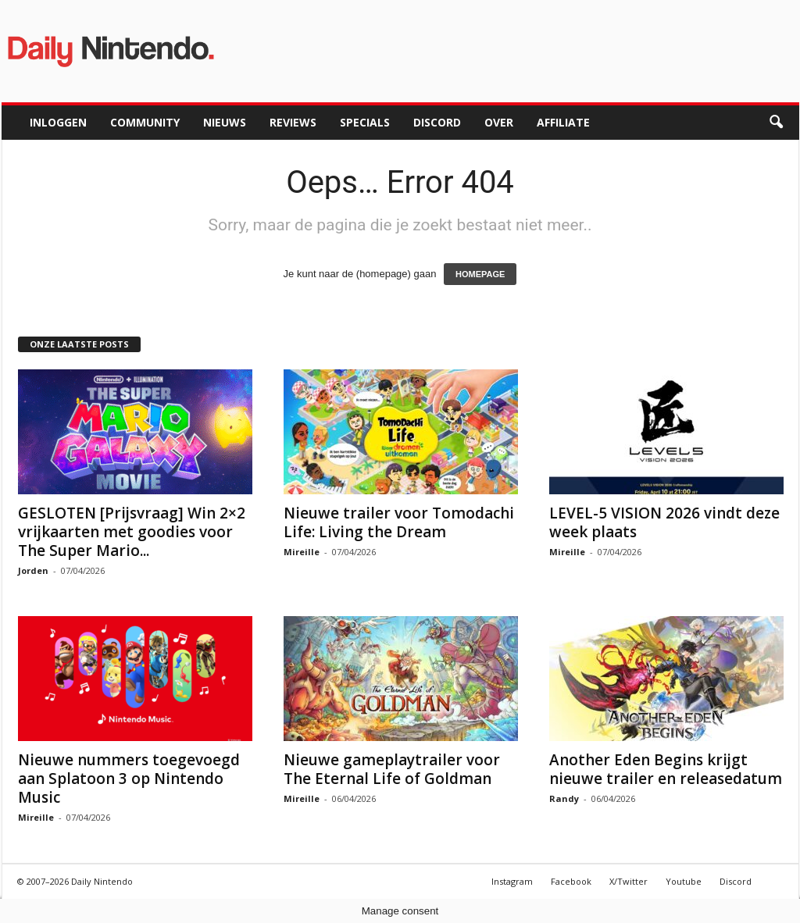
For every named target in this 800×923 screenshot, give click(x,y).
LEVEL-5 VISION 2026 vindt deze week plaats (664, 522)
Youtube (684, 881)
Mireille (302, 552)
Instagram (512, 881)
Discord (437, 122)
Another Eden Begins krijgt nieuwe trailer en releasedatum (665, 769)
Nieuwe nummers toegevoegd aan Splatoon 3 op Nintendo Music (129, 778)
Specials (365, 122)
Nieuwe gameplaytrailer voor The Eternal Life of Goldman (392, 769)
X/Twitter (628, 881)
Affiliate (563, 122)
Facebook (571, 881)
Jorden (33, 570)
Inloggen (58, 122)
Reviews (293, 122)
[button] (776, 122)
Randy (564, 798)
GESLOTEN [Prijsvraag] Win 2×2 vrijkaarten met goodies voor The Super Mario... (131, 532)
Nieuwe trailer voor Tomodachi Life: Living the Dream (399, 522)
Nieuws (224, 122)
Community (145, 122)
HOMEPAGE (480, 274)
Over (498, 122)
